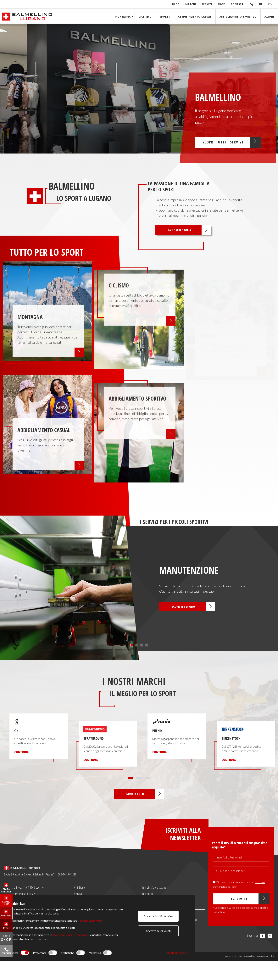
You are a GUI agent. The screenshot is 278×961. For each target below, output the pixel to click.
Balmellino (6, 913)
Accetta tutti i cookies (158, 916)
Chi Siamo (80, 887)
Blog (176, 4)
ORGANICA (239, 956)
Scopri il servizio (193, 606)
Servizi (207, 4)
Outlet (6, 925)
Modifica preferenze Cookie (260, 956)
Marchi (190, 4)
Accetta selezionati (158, 931)
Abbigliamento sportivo (238, 16)
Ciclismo (145, 16)
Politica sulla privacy (90, 920)
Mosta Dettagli (177, 952)
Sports (165, 16)
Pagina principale (6, 888)
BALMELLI (6, 938)
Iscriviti (250, 898)
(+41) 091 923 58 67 (20, 894)
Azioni (269, 16)
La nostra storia (189, 230)
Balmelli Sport (6, 901)
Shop (221, 4)
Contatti (237, 4)
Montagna (123, 16)
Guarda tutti (145, 794)
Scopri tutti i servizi (232, 142)
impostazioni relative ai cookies (71, 934)
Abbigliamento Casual (195, 16)
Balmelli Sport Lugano (154, 887)
